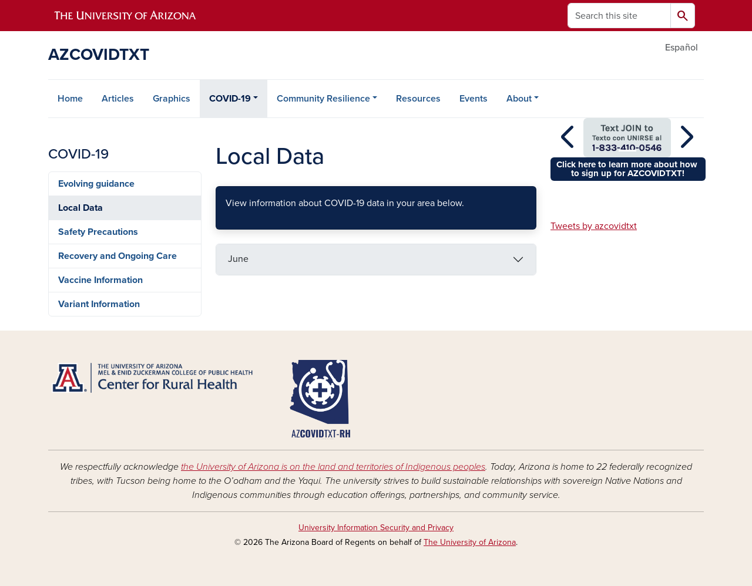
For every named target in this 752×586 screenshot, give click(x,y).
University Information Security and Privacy (376, 528)
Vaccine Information (100, 280)
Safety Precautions (98, 232)
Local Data (80, 208)
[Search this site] (619, 15)
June (238, 259)
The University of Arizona (470, 542)
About (519, 99)
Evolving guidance (96, 184)
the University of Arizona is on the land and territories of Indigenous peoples (333, 467)
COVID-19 (230, 99)
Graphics (171, 99)
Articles (118, 99)
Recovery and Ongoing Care (117, 256)
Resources (418, 99)
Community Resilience (323, 99)
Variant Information (99, 304)
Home (70, 99)
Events (473, 99)
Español (681, 47)
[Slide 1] (627, 150)
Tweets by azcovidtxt (593, 226)
